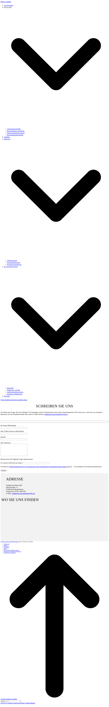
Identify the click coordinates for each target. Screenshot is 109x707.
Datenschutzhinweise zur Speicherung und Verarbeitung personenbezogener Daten (37, 469)
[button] (14, 400)
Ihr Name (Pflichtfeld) (14, 427)
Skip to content (6, 2)
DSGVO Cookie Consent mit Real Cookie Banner (18, 705)
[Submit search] (20, 703)
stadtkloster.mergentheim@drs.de (56, 414)
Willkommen (6, 546)
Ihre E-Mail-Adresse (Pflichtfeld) (14, 432)
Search (3, 703)
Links (5, 551)
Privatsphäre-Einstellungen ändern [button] (11, 552)
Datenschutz (6, 549)
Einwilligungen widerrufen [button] (10, 555)
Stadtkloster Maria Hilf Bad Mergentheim (10, 544)
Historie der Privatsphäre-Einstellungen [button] (12, 553)
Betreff (14, 438)
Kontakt (5, 547)
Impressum (6, 550)
